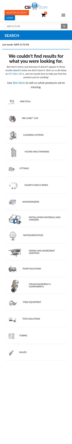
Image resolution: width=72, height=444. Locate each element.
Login (10, 17)
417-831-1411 (16, 73)
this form (19, 82)
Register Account (17, 12)
